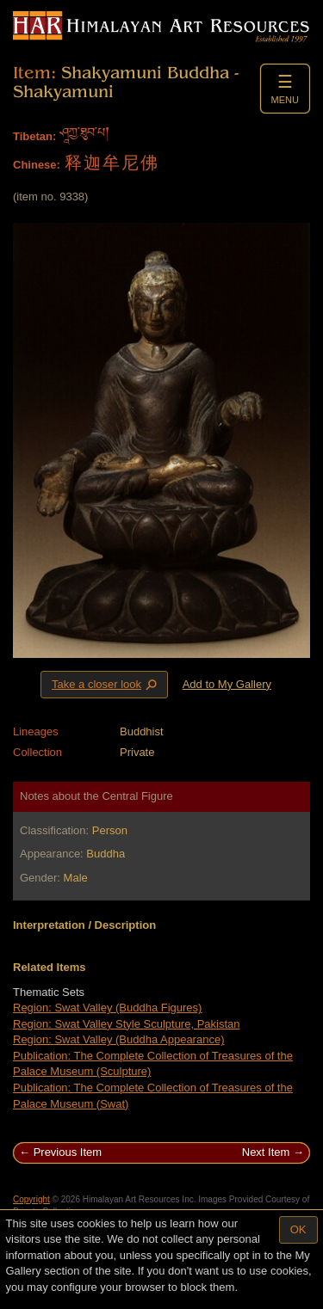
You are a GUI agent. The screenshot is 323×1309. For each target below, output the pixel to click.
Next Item (266, 1152)
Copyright (31, 1199)
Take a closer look (106, 683)
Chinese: (36, 164)
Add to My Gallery (227, 684)
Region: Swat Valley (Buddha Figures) (107, 1007)
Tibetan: (34, 136)
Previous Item (68, 1152)
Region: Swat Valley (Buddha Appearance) (118, 1039)
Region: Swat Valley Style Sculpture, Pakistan (126, 1023)
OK (298, 1229)
